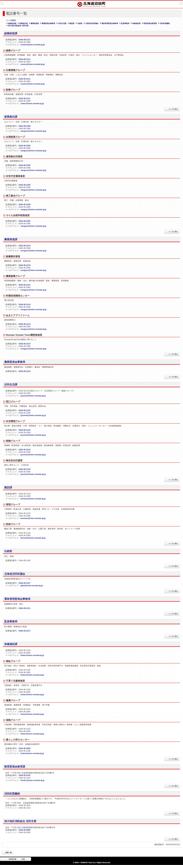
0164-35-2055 (24, 748)
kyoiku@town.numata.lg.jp (32, 780)
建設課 (71, 23)
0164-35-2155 (24, 126)
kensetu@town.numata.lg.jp (33, 499)
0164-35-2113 (24, 324)
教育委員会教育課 (149, 23)
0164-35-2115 (24, 410)
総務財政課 (11, 23)
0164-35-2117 (24, 583)
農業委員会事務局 (47, 23)
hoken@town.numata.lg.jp (32, 655)
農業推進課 (34, 23)
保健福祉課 (135, 23)
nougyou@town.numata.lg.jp (35, 251)
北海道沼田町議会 (90, 23)
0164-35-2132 (24, 775)
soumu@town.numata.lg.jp (33, 45)
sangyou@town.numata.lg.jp (33, 131)
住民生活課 (61, 23)
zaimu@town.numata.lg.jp (32, 103)
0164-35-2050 (24, 830)
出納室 (78, 23)
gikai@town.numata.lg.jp (32, 586)
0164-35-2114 (24, 246)
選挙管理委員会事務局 (109, 23)
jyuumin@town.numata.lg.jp (33, 396)
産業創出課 (23, 23)
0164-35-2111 (24, 40)
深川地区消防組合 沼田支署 (17, 26)
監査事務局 (124, 23)
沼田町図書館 (164, 23)
